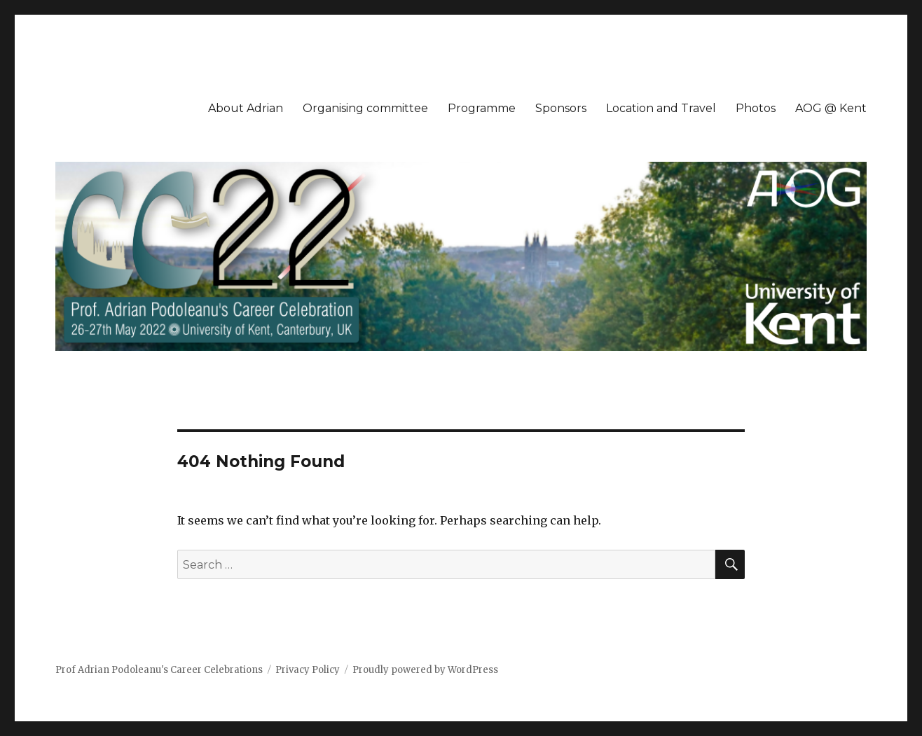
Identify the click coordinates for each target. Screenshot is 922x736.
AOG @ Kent (831, 108)
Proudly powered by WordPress (425, 670)
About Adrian (245, 108)
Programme (482, 108)
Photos (756, 108)
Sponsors (560, 108)
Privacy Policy (307, 670)
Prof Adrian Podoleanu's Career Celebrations (159, 670)
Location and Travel (661, 108)
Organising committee (365, 108)
